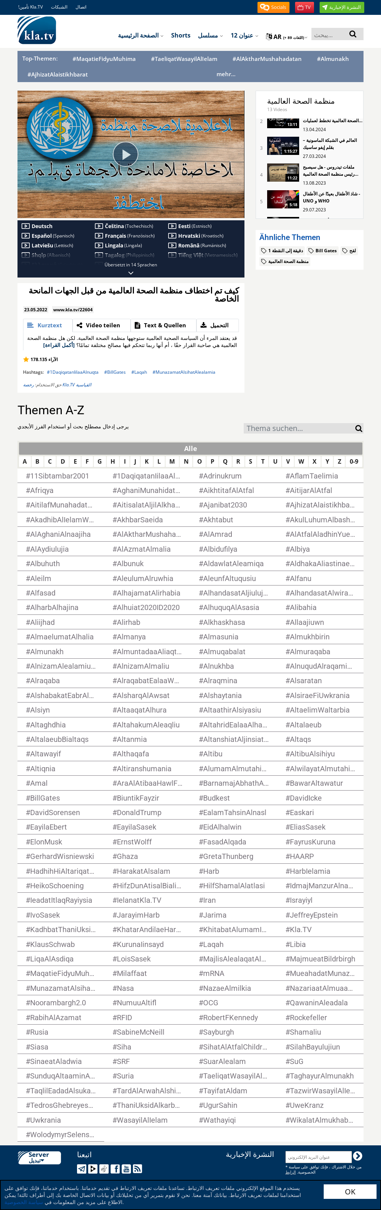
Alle (190, 448)
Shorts (180, 35)
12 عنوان (245, 35)
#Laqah (139, 372)
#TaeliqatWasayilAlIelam (184, 58)
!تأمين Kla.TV (30, 7)
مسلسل (210, 35)
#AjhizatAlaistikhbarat (58, 74)
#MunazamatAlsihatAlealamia (184, 372)
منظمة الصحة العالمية (301, 101)
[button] (273, 7)
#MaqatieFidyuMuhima (104, 58)
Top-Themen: (40, 58)
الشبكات (59, 7)
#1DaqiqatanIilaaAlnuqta (73, 372)
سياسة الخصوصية (23, 1202)
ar (287, 37)
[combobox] (299, 428)
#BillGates (115, 372)
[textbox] (299, 429)
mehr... (226, 74)
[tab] (48, 325)
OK (350, 1192)
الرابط (290, 1172)
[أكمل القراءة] (59, 344)
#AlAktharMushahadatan (267, 58)
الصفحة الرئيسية (141, 35)
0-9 (354, 461)
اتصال (81, 7)
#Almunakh (333, 58)
